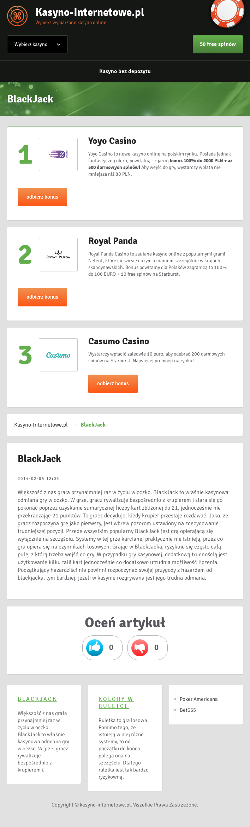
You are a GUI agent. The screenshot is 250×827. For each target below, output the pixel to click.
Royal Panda (112, 241)
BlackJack (37, 699)
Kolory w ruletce (116, 703)
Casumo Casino (118, 341)
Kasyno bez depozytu (125, 71)
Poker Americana (199, 699)
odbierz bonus (42, 197)
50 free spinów (218, 44)
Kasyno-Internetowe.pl (89, 12)
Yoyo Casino (112, 141)
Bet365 (188, 710)
